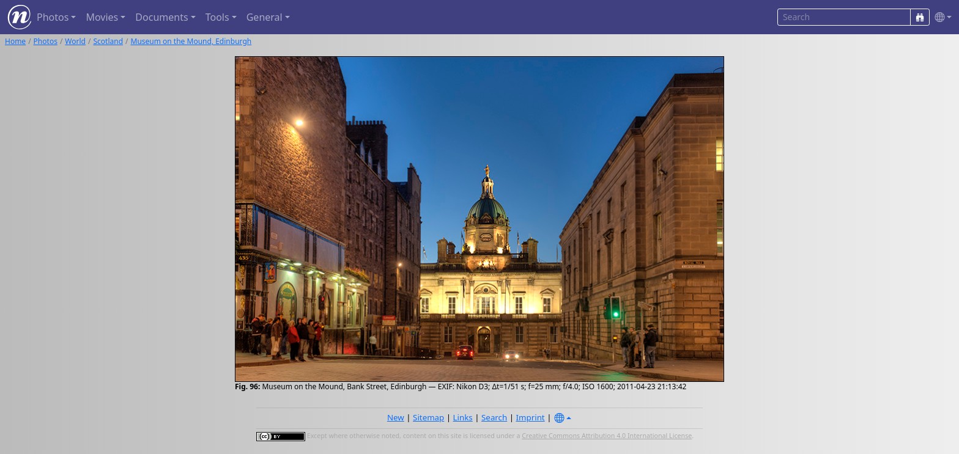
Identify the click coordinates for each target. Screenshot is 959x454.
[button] (941, 17)
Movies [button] (102, 17)
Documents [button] (161, 17)
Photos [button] (52, 17)
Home (15, 41)
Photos (45, 41)
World (75, 41)
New (395, 417)
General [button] (264, 17)
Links (463, 417)
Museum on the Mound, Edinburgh (191, 41)
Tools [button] (217, 17)
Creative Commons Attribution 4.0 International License (607, 435)
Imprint (530, 417)
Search (494, 417)
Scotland (108, 41)
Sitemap (428, 417)
